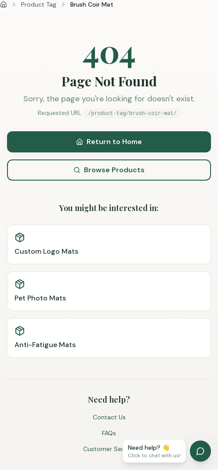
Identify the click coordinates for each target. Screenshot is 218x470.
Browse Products (109, 169)
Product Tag (38, 4)
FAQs (109, 433)
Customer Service (109, 449)
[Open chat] (200, 451)
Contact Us (109, 417)
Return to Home (109, 141)
